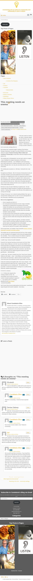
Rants (12, 123)
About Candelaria (7, 78)
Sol (8, 433)
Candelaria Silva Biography (12, 80)
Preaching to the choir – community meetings (20, 481)
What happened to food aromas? (10, 478)
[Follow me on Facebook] (4, 15)
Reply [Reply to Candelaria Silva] (28, 394)
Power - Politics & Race (5, 123)
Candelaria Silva (23, 129)
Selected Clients (9, 89)
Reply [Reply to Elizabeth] (28, 382)
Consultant (5, 87)
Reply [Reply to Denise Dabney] (28, 407)
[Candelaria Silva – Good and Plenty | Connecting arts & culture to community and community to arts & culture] (16, 4)
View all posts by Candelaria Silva (9, 333)
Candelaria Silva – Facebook (16, 570)
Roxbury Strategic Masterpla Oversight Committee (9, 127)
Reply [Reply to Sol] (28, 432)
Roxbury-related (16, 123)
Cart (4, 83)
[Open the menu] (28, 15)
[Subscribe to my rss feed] (5, 15)
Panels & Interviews (7, 94)
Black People (13, 121)
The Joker (21, 127)
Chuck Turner (16, 125)
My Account (5, 92)
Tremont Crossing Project (5, 129)
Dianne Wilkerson (22, 125)
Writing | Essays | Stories (8, 98)
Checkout (5, 85)
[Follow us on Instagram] (3, 15)
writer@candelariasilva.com (16, 511)
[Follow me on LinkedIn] (1, 15)
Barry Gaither (11, 281)
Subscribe (5, 24)
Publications (5, 96)
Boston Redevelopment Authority (7, 125)
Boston (18, 121)
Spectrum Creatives (26, 579)
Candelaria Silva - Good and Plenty (11, 579)
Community (22, 121)
